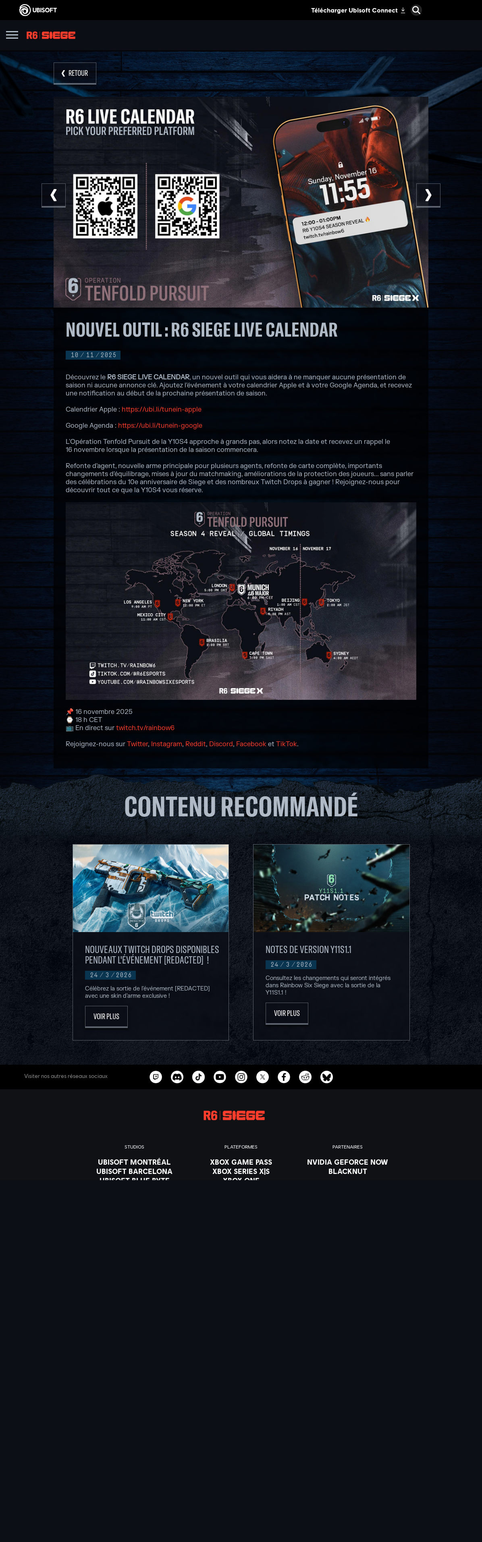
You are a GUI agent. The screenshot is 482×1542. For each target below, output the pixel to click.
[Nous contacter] (241, 1484)
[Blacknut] (347, 1171)
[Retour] (75, 73)
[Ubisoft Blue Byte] (134, 1180)
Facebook (251, 744)
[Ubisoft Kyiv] (134, 1199)
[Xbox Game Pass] (241, 1162)
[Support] (241, 1465)
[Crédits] (134, 1255)
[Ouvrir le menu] (12, 36)
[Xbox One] (241, 1180)
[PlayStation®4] (241, 1199)
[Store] (241, 1425)
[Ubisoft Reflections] (134, 1217)
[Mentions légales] (241, 1517)
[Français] (241, 1358)
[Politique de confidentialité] (241, 1495)
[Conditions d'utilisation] (241, 1506)
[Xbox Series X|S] (241, 1171)
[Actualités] (241, 1455)
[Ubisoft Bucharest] (134, 1190)
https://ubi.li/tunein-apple (162, 410)
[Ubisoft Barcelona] (134, 1171)
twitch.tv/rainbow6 (145, 728)
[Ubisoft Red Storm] (134, 1208)
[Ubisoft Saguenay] (134, 1227)
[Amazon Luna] (241, 1217)
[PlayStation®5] (241, 1190)
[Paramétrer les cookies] (241, 1529)
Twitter (137, 744)
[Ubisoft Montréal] (134, 1162)
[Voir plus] (106, 1017)
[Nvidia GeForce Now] (347, 1162)
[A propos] (241, 1445)
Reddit (195, 744)
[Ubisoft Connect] (241, 1435)
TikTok (286, 744)
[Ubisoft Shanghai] (134, 1236)
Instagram (166, 744)
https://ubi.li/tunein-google (160, 426)
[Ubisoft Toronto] (134, 1245)
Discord (221, 744)
